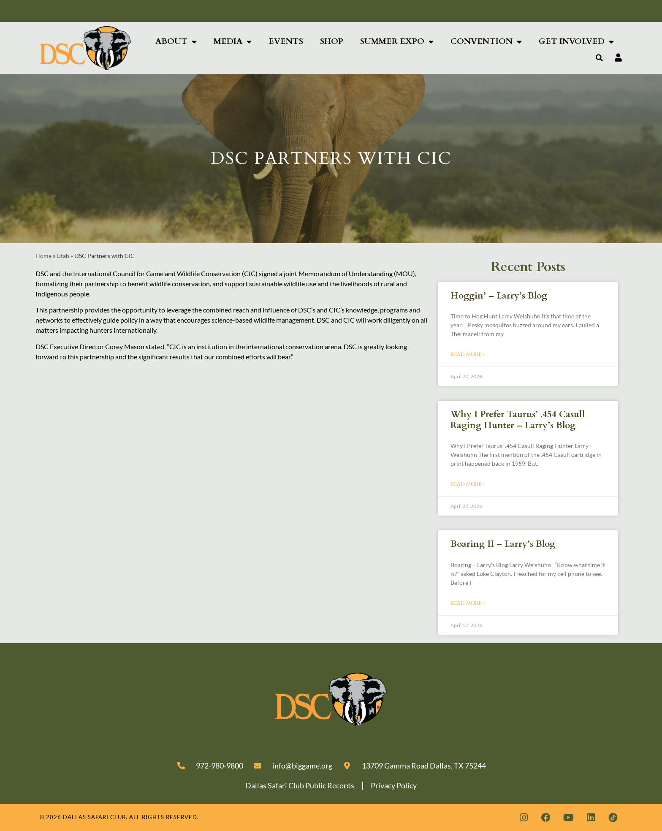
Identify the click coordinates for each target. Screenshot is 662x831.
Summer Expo (397, 41)
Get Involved (576, 41)
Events (286, 41)
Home (43, 256)
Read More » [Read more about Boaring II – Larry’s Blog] (467, 603)
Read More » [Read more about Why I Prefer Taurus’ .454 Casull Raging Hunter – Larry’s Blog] (467, 484)
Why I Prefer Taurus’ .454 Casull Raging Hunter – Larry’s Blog (517, 419)
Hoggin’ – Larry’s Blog (498, 296)
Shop (331, 41)
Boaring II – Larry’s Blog (502, 544)
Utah (63, 256)
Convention (486, 41)
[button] (599, 58)
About (176, 41)
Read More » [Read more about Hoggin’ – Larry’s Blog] (467, 354)
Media (233, 41)
